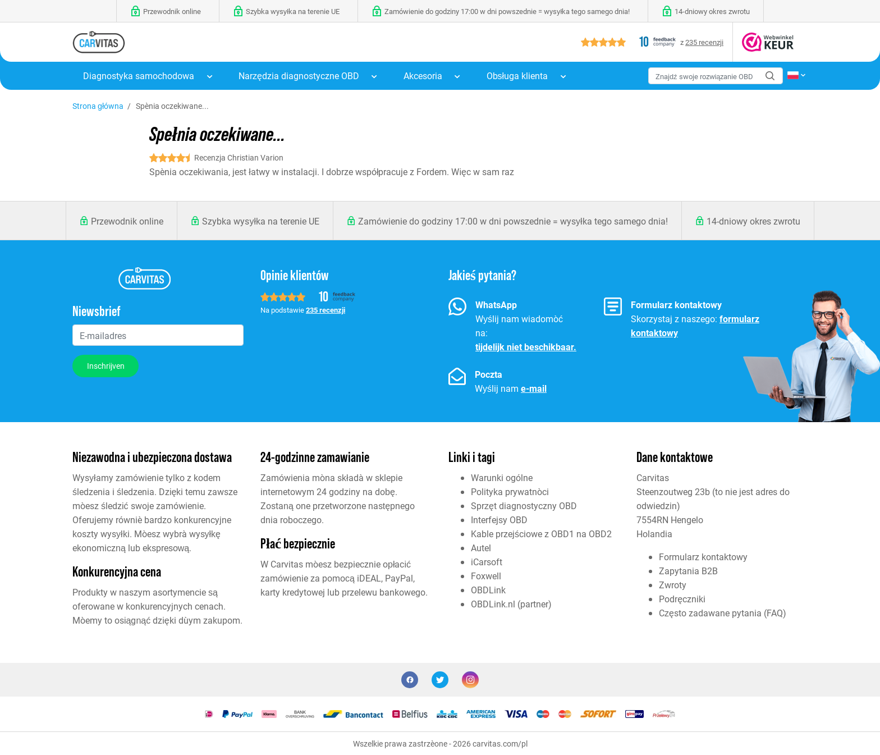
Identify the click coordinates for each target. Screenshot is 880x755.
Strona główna (97, 105)
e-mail (534, 388)
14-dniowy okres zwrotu (753, 221)
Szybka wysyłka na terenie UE (260, 221)
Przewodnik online (127, 221)
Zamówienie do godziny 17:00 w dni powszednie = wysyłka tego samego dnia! (513, 221)
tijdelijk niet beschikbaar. (525, 347)
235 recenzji (704, 42)
